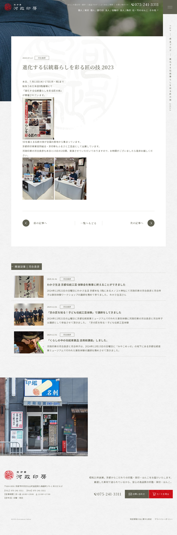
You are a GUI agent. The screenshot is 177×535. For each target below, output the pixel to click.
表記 (141, 519)
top (170, 28)
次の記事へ (136, 223)
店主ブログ (170, 45)
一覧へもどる (88, 223)
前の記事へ (40, 223)
